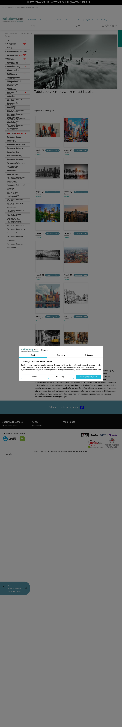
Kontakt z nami (37, 665)
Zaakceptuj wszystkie (88, 377)
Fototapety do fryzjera (15, 348)
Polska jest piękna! (14, 137)
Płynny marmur (17, 474)
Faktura (10, 163)
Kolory (9, 100)
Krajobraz (17, 92)
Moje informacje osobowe (72, 671)
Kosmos (10, 104)
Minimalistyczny (13, 486)
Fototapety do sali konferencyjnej (14, 339)
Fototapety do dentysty (16, 352)
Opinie (88, 20)
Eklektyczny (11, 549)
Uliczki (9, 70)
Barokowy (10, 568)
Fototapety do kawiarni (15, 271)
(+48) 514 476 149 (12, 686)
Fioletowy (10, 422)
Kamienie (10, 145)
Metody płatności (8, 671)
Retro (9, 501)
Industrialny (11, 493)
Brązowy (10, 419)
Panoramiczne (12, 174)
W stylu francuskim (14, 631)
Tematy (23, 33)
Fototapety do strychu (15, 322)
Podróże (10, 111)
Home (7, 33)
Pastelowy (11, 415)
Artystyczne (17, 44)
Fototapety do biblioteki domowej (16, 309)
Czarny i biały (12, 407)
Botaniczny (11, 557)
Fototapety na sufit (14, 344)
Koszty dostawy (8, 668)
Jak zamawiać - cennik (10, 662)
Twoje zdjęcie (44, 20)
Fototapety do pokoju (15, 208)
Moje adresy (67, 668)
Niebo (9, 171)
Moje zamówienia (69, 662)
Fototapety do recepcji (15, 333)
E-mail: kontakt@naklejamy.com (26, 7)
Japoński (10, 598)
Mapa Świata (11, 126)
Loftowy (10, 579)
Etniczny (10, 545)
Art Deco (10, 616)
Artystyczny (11, 531)
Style (7, 481)
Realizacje (81, 20)
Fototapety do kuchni (15, 219)
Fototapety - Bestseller (16, 193)
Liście (17, 66)
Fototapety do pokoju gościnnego (15, 368)
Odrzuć (34, 377)
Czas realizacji (7, 665)
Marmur (17, 62)
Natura (9, 152)
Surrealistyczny (13, 560)
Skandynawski (12, 490)
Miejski (9, 527)
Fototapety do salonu (17, 197)
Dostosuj (61, 377)
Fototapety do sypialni (17, 203)
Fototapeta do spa (14, 355)
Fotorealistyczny (13, 534)
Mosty (9, 85)
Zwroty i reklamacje (9, 673)
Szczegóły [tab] (61, 355)
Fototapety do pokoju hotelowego (15, 327)
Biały (9, 396)
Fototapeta (14, 33)
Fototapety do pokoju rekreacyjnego (15, 254)
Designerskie (12, 624)
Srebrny (10, 385)
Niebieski (10, 404)
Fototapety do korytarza (16, 285)
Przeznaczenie (10, 189)
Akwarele (17, 74)
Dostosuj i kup (52, 150)
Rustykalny (11, 512)
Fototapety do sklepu (15, 282)
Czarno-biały (12, 601)
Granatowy (11, 434)
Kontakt (100, 20)
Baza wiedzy (70, 20)
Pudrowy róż (11, 411)
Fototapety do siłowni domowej (15, 261)
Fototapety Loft (13, 77)
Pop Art (10, 575)
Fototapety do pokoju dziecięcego (15, 213)
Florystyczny (12, 605)
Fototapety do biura (14, 226)
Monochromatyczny (14, 564)
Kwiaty (17, 48)
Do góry (7, 722)
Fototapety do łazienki (15, 223)
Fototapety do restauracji (17, 267)
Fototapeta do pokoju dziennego (15, 361)
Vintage (10, 497)
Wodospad (11, 159)
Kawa (9, 89)
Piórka (9, 81)
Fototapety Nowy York (15, 463)
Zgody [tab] (33, 355)
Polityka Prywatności (40, 673)
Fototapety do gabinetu (16, 237)
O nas (94, 20)
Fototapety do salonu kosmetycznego (15, 276)
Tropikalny (11, 523)
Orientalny (11, 519)
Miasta (9, 107)
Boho (9, 508)
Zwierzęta (11, 122)
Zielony (10, 400)
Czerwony (11, 441)
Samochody (17, 133)
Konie (9, 96)
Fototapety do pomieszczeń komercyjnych (12, 292)
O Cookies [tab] (89, 355)
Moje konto (69, 658)
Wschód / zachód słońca (16, 118)
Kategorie (32, 20)
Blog (105, 20)
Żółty (9, 430)
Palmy (9, 156)
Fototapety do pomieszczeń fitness (14, 316)
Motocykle (11, 148)
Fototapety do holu (14, 249)
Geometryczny (12, 542)
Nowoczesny (12, 504)
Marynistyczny (12, 553)
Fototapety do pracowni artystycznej (16, 302)
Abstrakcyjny (12, 538)
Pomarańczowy (12, 437)
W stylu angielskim (14, 627)
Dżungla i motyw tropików (17, 51)
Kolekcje (8, 455)
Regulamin (36, 668)
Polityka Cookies (38, 671)
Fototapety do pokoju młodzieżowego (15, 243)
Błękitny (10, 445)
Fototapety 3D (17, 460)
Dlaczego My (37, 662)
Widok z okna (12, 182)
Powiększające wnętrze (15, 178)
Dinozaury (11, 130)
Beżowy (10, 393)
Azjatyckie (11, 620)
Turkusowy (11, 426)
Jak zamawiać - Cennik (57, 20)
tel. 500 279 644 (8, 7)
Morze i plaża (12, 167)
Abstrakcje (17, 59)
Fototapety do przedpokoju (12, 232)
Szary (9, 389)
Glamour (10, 516)
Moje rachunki (68, 665)
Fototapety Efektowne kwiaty (15, 469)
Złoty (9, 381)
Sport (9, 115)
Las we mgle (15, 55)
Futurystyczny (12, 572)
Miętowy (10, 448)
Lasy (17, 40)
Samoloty (10, 141)
